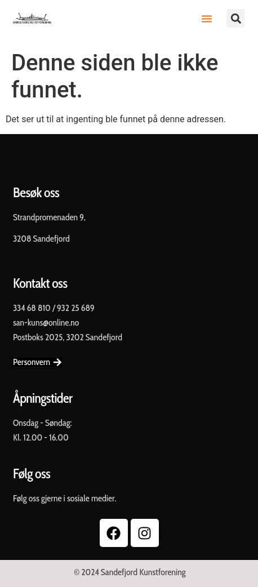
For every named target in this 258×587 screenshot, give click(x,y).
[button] (206, 18)
